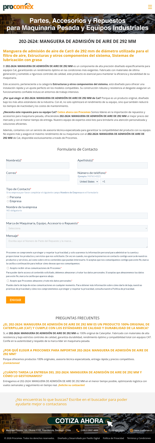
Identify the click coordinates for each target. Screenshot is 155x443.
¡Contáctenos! (11, 363)
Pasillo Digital (93, 438)
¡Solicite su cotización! (71, 385)
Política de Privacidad (113, 438)
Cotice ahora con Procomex (74, 112)
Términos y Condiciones (139, 438)
